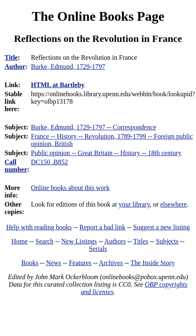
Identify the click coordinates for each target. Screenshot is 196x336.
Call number (16, 165)
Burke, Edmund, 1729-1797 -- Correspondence (93, 127)
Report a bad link (102, 227)
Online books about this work (70, 187)
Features (80, 262)
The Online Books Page (98, 16)
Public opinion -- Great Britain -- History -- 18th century (106, 152)
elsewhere (173, 204)
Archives (111, 262)
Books (29, 262)
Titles (140, 241)
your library (134, 204)
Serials (98, 248)
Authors (115, 241)
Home (20, 241)
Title (11, 57)
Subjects (167, 241)
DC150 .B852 (49, 162)
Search (44, 241)
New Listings (79, 241)
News (53, 262)
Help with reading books (39, 227)
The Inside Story (152, 262)
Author (15, 66)
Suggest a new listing (161, 227)
